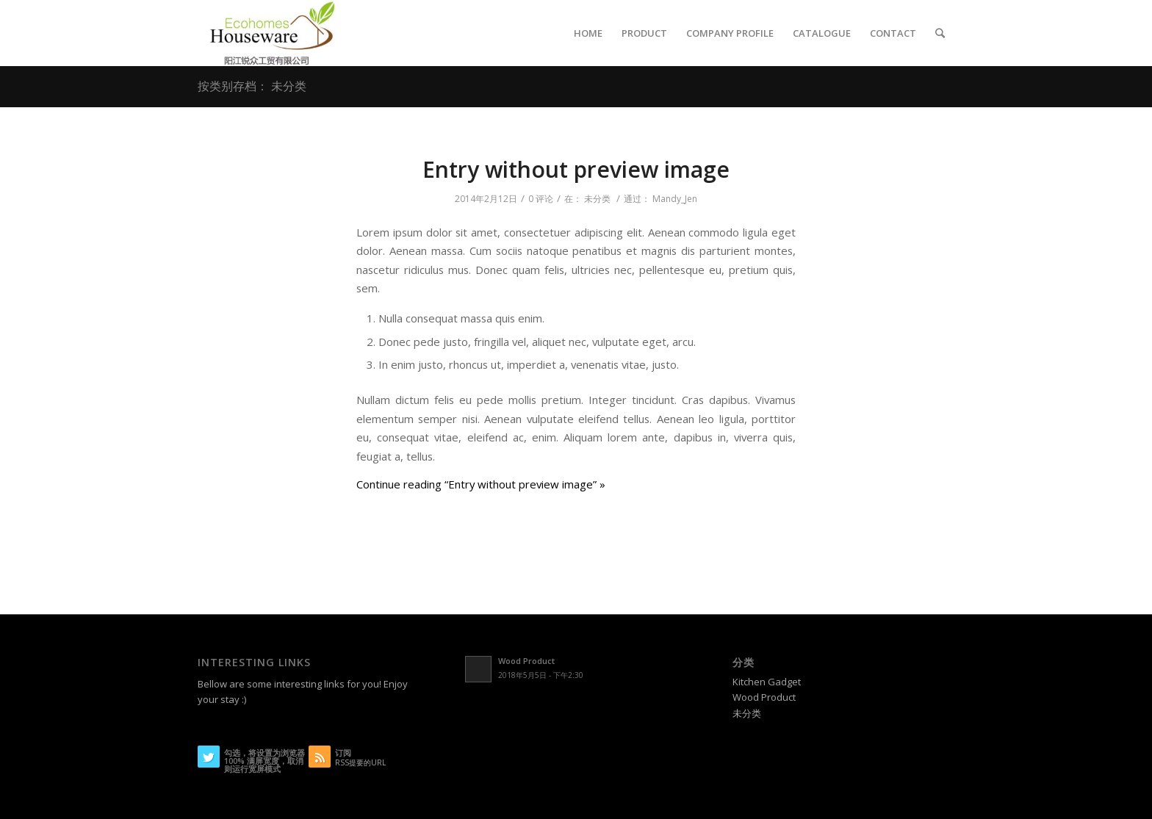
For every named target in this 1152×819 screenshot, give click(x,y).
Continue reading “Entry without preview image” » (480, 484)
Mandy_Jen (674, 198)
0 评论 (540, 198)
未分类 (597, 198)
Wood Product (764, 697)
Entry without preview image (576, 169)
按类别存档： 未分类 (252, 86)
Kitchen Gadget (766, 681)
